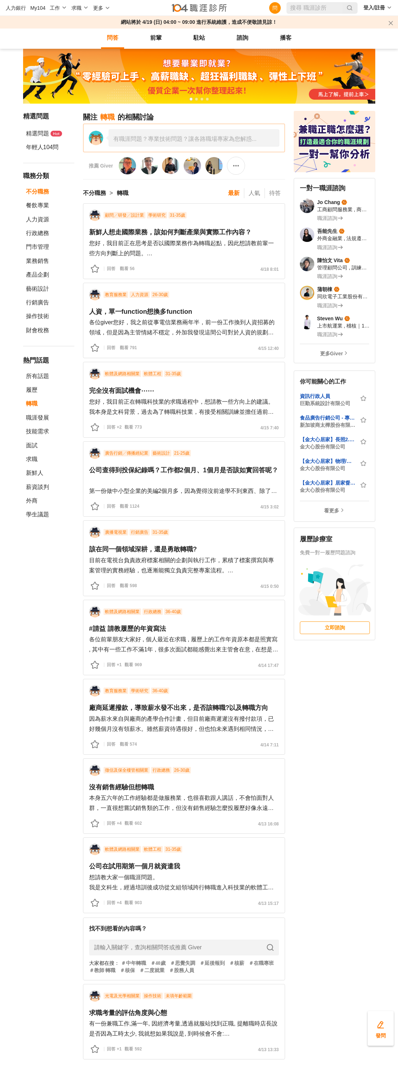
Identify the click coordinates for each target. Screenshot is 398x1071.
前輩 (156, 38)
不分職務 (37, 191)
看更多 (331, 510)
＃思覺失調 (182, 963)
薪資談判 (37, 487)
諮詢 (242, 38)
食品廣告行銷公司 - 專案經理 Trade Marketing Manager (327, 418)
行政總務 (37, 233)
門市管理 (37, 247)
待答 (275, 193)
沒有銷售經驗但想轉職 (121, 787)
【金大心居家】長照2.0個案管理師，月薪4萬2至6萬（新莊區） (327, 439)
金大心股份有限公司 (322, 447)
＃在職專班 (261, 963)
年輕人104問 (42, 147)
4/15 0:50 (270, 586)
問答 (112, 38)
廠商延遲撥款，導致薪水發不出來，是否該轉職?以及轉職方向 (178, 707)
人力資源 (37, 219)
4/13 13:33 (268, 1049)
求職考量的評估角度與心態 (128, 1012)
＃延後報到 (212, 963)
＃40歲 (158, 963)
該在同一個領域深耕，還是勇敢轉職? (143, 549)
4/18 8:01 (270, 269)
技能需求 (37, 431)
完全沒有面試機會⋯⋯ (121, 390)
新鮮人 (34, 473)
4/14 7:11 (270, 744)
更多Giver (331, 353)
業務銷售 (37, 261)
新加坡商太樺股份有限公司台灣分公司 (327, 425)
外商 (32, 501)
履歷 (32, 390)
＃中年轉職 (133, 963)
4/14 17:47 (268, 665)
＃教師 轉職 (102, 970)
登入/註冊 (374, 7)
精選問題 (44, 133)
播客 (286, 38)
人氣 (254, 193)
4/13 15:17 (268, 903)
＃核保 (127, 970)
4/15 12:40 (268, 348)
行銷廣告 (37, 302)
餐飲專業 (37, 205)
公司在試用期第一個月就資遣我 (134, 866)
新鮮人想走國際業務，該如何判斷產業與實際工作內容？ (170, 232)
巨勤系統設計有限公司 (325, 403)
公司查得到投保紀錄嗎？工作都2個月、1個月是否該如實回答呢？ (183, 470)
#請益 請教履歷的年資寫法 (127, 628)
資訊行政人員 (315, 396)
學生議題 (37, 514)
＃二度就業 (152, 970)
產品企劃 (37, 275)
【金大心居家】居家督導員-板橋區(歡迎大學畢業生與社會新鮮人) (327, 483)
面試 (32, 445)
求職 (32, 459)
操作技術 (37, 316)
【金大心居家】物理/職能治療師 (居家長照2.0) (327, 461)
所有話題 (37, 376)
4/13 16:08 (268, 824)
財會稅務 (37, 330)
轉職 (32, 403)
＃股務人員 (181, 970)
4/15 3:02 (270, 507)
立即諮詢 (335, 627)
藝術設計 (37, 289)
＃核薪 (236, 963)
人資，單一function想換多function (140, 311)
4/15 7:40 (270, 427)
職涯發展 (37, 418)
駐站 (199, 38)
